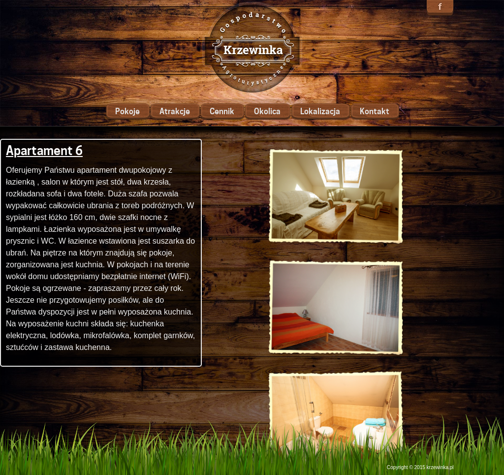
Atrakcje (174, 111)
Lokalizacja (320, 111)
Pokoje (127, 111)
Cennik (222, 111)
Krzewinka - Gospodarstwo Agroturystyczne (252, 48)
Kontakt (374, 111)
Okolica (267, 111)
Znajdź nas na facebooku (440, 8)
